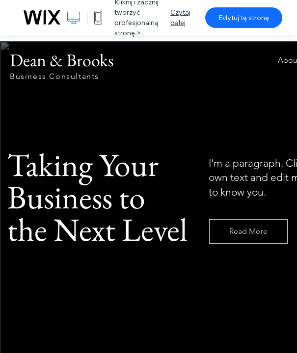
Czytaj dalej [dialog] (180, 17)
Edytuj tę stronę (243, 17)
